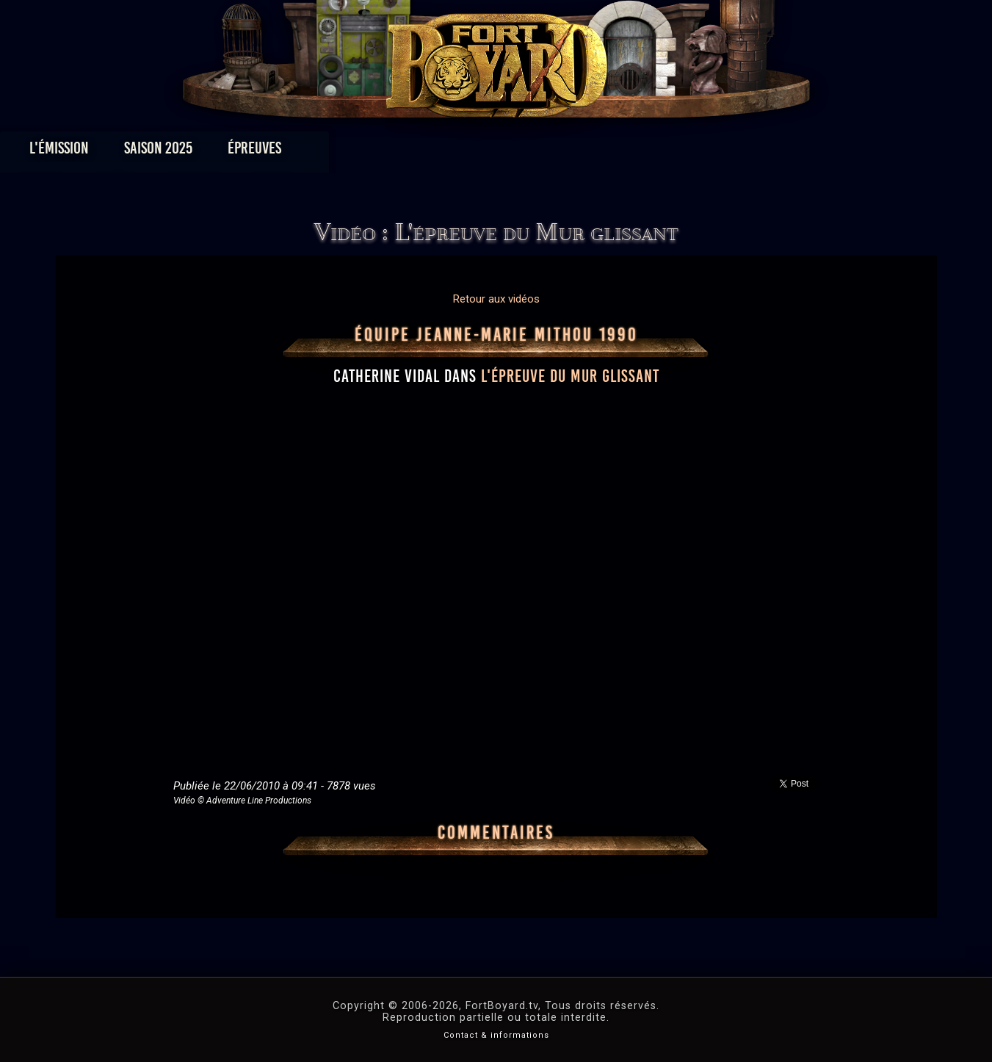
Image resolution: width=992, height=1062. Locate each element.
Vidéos (518, 152)
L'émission (167, 152)
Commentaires (496, 833)
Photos (444, 152)
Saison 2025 (266, 152)
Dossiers (598, 152)
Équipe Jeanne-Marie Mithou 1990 (496, 335)
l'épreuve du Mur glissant (570, 376)
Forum (676, 152)
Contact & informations (496, 1035)
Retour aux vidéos (496, 299)
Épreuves (362, 152)
